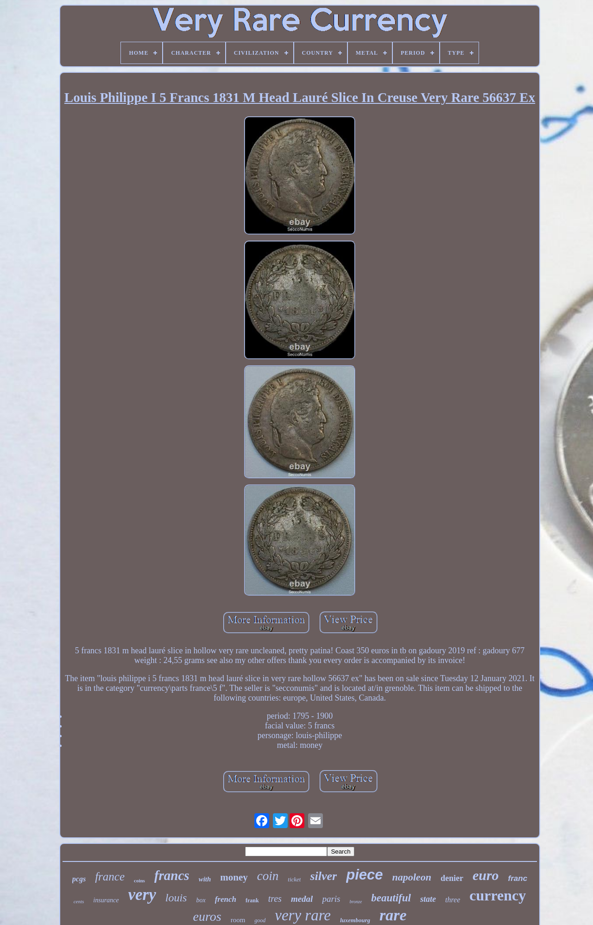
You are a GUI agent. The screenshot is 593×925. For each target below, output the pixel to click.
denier (452, 878)
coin (268, 876)
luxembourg (355, 920)
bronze (355, 901)
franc (518, 878)
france (110, 876)
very (142, 895)
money (234, 877)
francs (171, 875)
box (200, 900)
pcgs (79, 879)
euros (207, 916)
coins (139, 880)
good (259, 920)
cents (79, 901)
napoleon (411, 877)
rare (393, 915)
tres (275, 898)
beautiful (391, 898)
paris (331, 899)
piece (364, 875)
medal (302, 899)
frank (252, 900)
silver (323, 876)
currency (497, 895)
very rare (303, 915)
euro (486, 875)
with (205, 879)
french (225, 899)
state (428, 899)
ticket (294, 879)
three (452, 900)
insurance (106, 900)
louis (176, 898)
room (238, 920)
